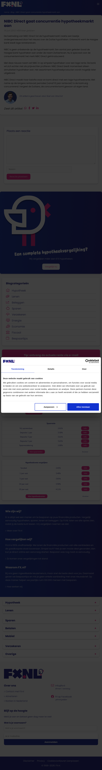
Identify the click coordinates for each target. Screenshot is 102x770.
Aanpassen (51, 407)
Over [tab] (84, 369)
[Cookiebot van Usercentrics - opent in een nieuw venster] (87, 361)
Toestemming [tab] (17, 369)
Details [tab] (51, 369)
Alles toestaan (83, 407)
